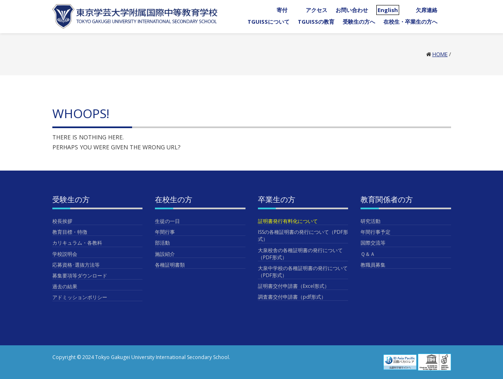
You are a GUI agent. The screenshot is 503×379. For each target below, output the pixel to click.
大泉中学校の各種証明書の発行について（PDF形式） (303, 272)
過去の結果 (64, 286)
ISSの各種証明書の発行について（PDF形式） (303, 235)
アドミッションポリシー (79, 297)
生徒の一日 (167, 221)
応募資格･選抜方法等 (76, 264)
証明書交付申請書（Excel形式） (293, 286)
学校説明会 (64, 254)
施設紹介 (165, 254)
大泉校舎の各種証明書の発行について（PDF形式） (300, 254)
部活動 (162, 242)
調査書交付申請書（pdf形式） (292, 296)
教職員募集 (373, 264)
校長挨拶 (62, 221)
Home (440, 54)
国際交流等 (373, 242)
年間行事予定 (375, 231)
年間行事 (165, 231)
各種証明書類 (170, 264)
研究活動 (370, 221)
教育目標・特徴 (69, 231)
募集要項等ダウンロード (79, 275)
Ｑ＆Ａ (368, 254)
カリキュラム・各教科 (77, 242)
